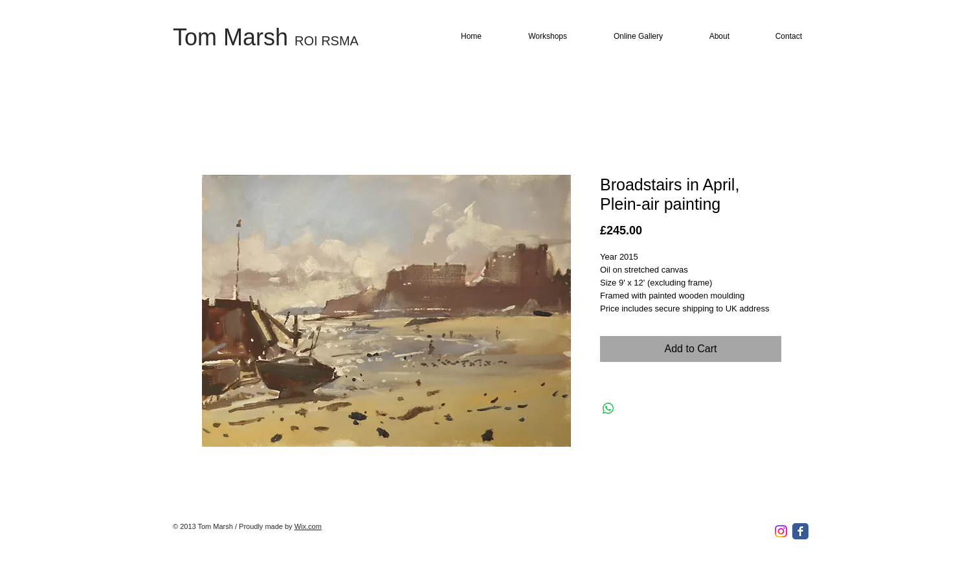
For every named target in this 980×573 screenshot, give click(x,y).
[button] (535, 36)
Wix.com (308, 526)
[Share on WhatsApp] (608, 408)
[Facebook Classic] (800, 531)
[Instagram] (781, 531)
